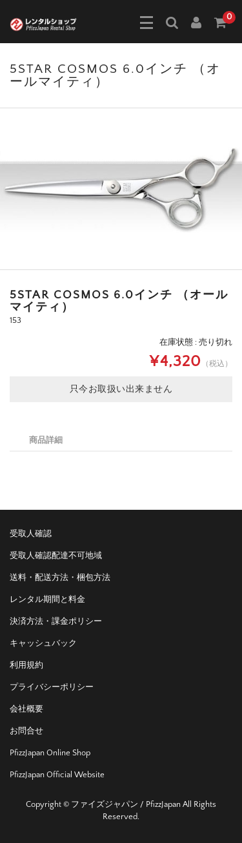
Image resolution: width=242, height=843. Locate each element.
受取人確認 (31, 533)
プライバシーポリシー (52, 687)
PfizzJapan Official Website (57, 774)
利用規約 (26, 665)
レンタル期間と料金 (47, 599)
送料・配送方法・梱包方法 (60, 577)
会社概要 (26, 708)
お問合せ (26, 730)
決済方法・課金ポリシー (56, 621)
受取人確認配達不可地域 (56, 555)
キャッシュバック (43, 643)
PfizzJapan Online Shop (50, 752)
